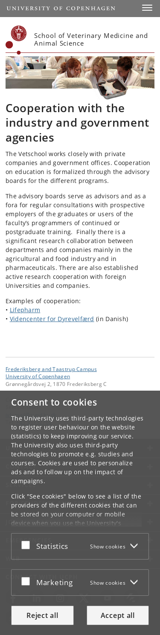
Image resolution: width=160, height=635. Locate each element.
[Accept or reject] (27, 544)
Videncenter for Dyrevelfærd (52, 319)
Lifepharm (25, 310)
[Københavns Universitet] (16, 40)
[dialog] (80, 513)
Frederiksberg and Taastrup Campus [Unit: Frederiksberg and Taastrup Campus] (51, 368)
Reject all (42, 615)
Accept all (118, 615)
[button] (147, 7)
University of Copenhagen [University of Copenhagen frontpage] (38, 376)
